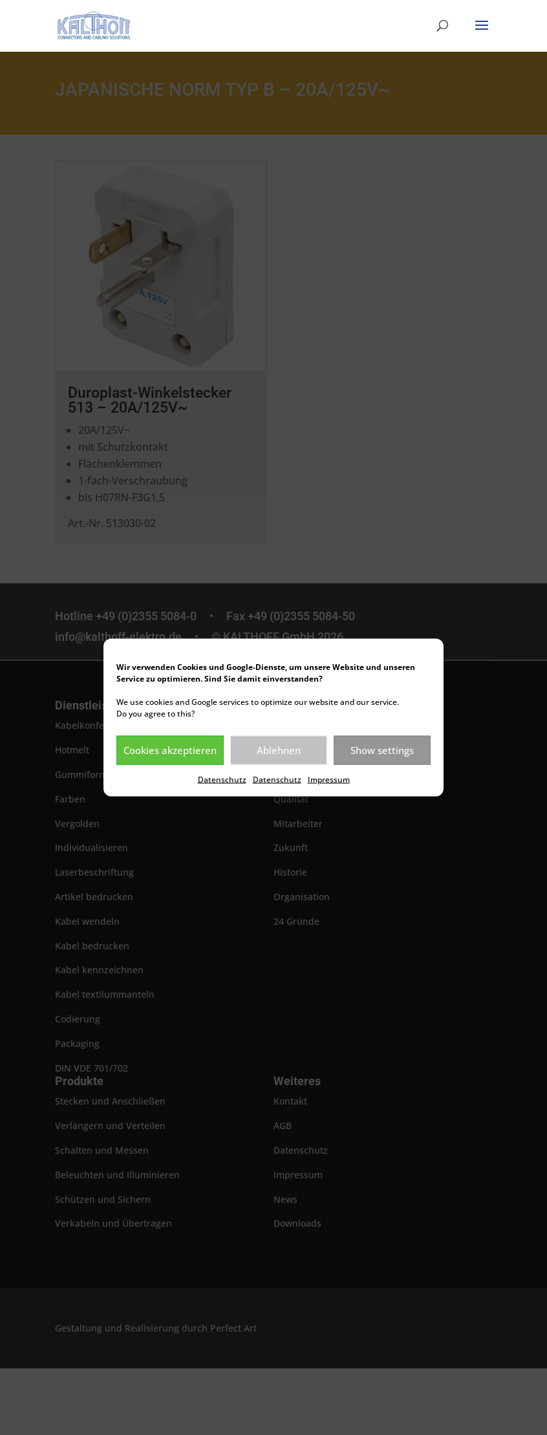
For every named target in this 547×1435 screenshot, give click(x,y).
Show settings (382, 750)
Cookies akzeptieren (170, 750)
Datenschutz (222, 778)
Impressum (329, 778)
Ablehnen (279, 750)
